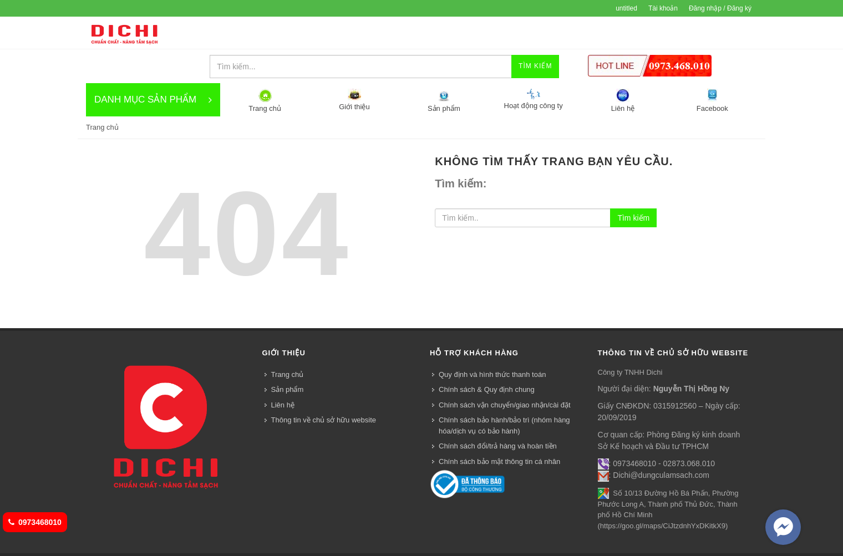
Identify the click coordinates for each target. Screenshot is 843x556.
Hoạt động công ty (229, 543)
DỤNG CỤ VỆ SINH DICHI (124, 33)
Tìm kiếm (633, 184)
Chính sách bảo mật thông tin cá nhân (499, 428)
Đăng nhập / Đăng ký (720, 8)
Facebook (310, 543)
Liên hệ (276, 543)
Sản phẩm (287, 356)
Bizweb (291, 531)
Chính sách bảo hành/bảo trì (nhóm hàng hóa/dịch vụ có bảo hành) (504, 392)
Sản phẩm (177, 543)
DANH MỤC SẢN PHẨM (153, 66)
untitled (626, 8)
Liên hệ (282, 372)
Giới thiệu (139, 543)
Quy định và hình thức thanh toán (492, 341)
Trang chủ (102, 94)
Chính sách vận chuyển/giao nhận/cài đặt (505, 372)
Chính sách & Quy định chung (487, 356)
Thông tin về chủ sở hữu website (324, 386)
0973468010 (35, 522)
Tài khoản (663, 8)
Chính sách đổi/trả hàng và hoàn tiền (498, 413)
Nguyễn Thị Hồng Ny (691, 355)
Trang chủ (287, 341)
